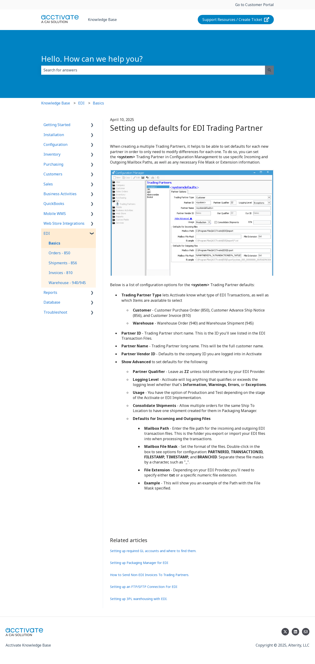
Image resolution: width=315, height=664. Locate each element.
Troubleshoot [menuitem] (55, 312)
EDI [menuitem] (47, 233)
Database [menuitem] (52, 302)
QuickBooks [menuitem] (54, 203)
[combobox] (153, 70)
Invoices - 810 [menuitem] (61, 272)
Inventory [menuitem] (52, 154)
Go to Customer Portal (254, 4)
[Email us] (305, 631)
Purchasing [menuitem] (53, 164)
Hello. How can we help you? (92, 59)
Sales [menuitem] (48, 184)
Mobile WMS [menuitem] (55, 213)
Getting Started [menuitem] (57, 124)
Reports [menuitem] (50, 292)
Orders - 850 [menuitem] (59, 252)
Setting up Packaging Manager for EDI (139, 562)
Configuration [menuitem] (55, 144)
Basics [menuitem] (54, 243)
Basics (98, 103)
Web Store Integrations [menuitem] (64, 223)
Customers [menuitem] (53, 174)
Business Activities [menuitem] (60, 193)
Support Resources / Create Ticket (235, 19)
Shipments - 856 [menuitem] (63, 262)
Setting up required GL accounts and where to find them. (153, 551)
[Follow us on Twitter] (285, 631)
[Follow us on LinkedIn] (295, 631)
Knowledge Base (102, 19)
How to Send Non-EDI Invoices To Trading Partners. (149, 575)
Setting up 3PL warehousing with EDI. (138, 599)
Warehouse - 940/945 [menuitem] (67, 282)
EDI (81, 103)
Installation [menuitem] (54, 134)
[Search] (269, 70)
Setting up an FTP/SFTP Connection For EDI (143, 586)
